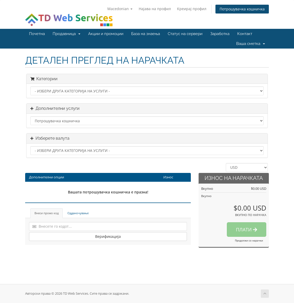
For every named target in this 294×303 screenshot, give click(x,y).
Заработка (219, 33)
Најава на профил (155, 8)
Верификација (108, 236)
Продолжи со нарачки (249, 240)
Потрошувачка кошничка (242, 8)
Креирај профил (191, 8)
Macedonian (119, 8)
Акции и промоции (105, 33)
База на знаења (145, 33)
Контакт (244, 33)
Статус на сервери (185, 33)
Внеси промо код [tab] (46, 213)
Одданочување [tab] (78, 213)
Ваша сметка (250, 43)
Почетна (37, 33)
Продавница (66, 33)
